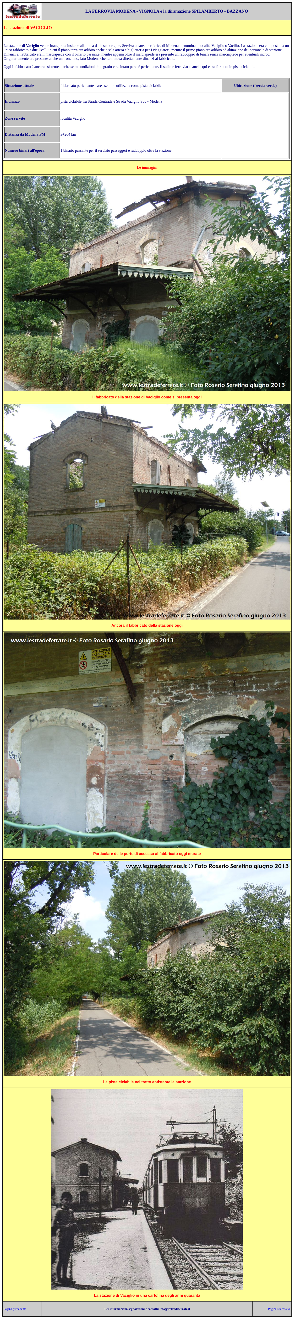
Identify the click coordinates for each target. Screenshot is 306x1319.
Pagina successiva (279, 1309)
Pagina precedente (15, 1309)
